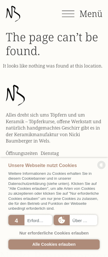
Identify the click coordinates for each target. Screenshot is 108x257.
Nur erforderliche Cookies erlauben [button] (54, 233)
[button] (30, 220)
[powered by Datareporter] (101, 168)
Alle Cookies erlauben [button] (53, 244)
